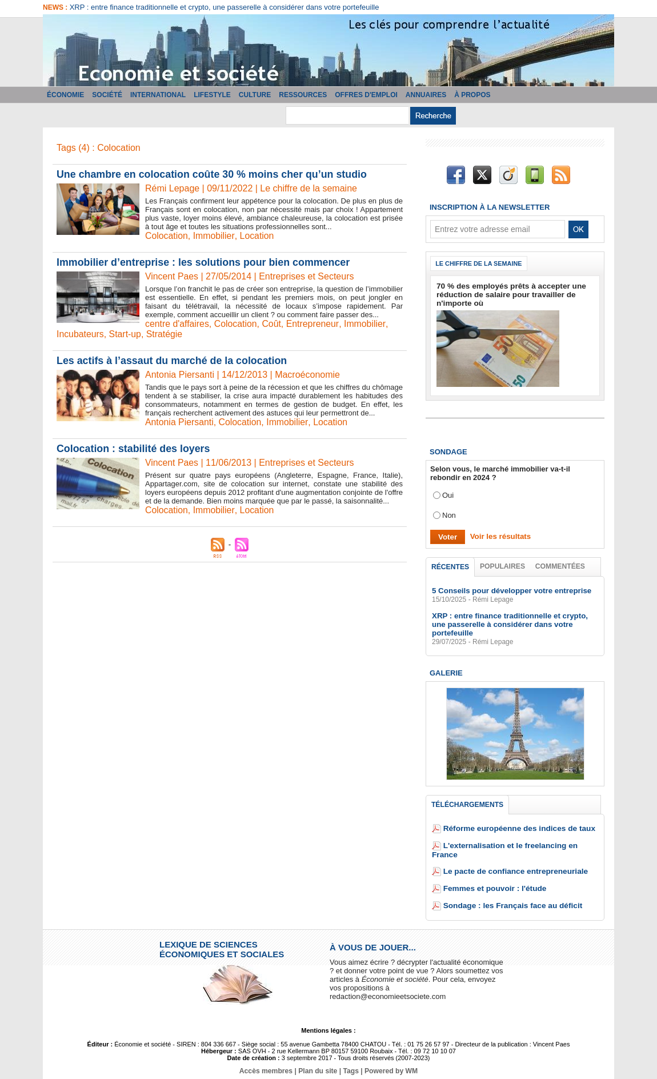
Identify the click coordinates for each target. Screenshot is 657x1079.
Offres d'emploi (366, 95)
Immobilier (214, 236)
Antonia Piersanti (179, 422)
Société (107, 95)
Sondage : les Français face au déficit (509, 898)
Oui (448, 495)
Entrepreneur (313, 324)
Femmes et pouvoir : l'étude (492, 881)
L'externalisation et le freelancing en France (520, 846)
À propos (472, 95)
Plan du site (318, 1064)
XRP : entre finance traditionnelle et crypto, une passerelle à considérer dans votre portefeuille (224, 7)
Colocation (167, 236)
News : (56, 7)
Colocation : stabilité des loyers (134, 448)
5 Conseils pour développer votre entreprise (509, 591)
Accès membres (267, 1064)
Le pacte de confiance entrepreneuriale (512, 864)
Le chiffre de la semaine (480, 263)
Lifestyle (212, 95)
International (158, 95)
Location (257, 236)
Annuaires (426, 95)
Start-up (126, 334)
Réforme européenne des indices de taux (515, 829)
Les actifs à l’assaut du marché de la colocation (173, 360)
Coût (272, 324)
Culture (255, 95)
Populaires (502, 566)
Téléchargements (467, 805)
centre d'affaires (177, 324)
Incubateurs (81, 334)
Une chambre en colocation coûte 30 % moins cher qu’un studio (213, 174)
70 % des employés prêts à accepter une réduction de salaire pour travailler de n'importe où (507, 294)
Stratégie (165, 334)
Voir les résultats (499, 536)
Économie (65, 95)
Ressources (303, 95)
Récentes (450, 567)
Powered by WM (390, 1064)
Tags (350, 1064)
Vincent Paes (172, 276)
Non (449, 515)
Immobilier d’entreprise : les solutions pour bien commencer (204, 262)
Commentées (560, 566)
